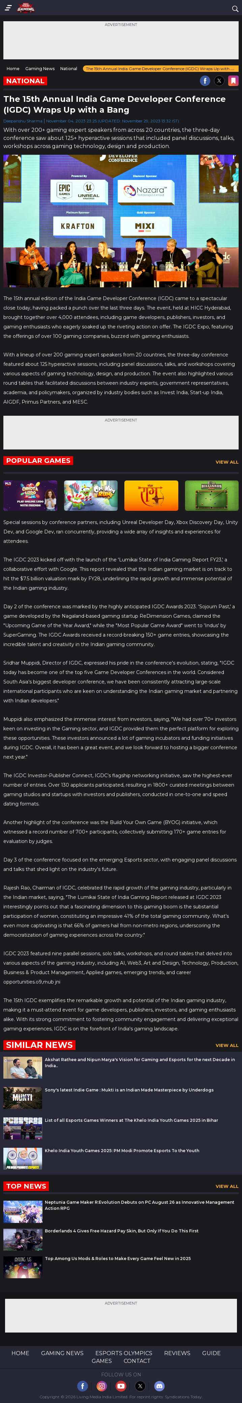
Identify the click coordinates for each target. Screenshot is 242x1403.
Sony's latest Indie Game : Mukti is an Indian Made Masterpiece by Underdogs (129, 1089)
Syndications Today (183, 1396)
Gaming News (62, 1353)
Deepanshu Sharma (22, 120)
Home (20, 1353)
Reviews (177, 1353)
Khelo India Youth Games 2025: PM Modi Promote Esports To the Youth (122, 1150)
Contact (137, 1361)
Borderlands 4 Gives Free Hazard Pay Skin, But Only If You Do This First (122, 1230)
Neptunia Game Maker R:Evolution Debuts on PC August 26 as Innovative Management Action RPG (139, 1205)
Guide (211, 1353)
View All (227, 462)
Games (102, 1361)
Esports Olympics (123, 1353)
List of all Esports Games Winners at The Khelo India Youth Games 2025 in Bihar (131, 1120)
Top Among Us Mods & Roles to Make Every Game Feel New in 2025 (118, 1258)
